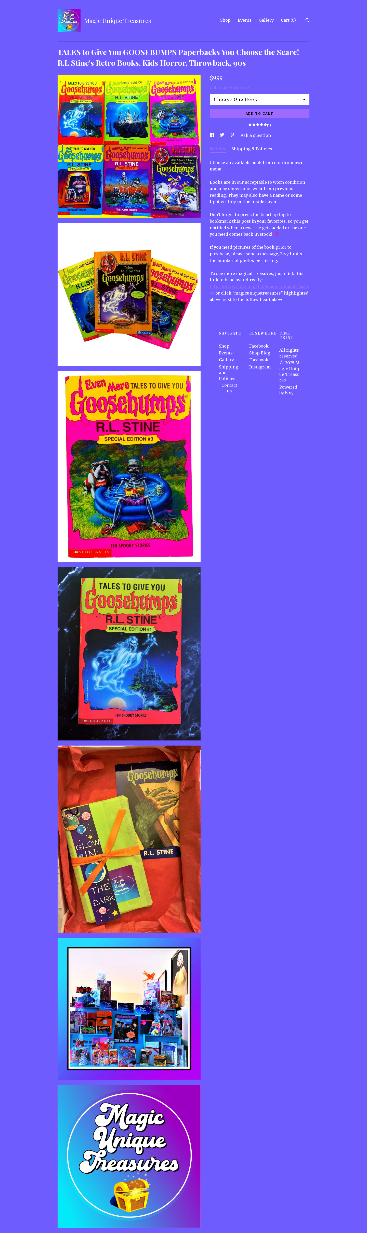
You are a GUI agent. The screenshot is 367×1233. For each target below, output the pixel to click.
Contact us (229, 388)
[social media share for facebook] (212, 135)
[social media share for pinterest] (232, 135)
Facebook (259, 346)
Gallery (266, 20)
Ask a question (256, 135)
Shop (225, 20)
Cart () (288, 20)
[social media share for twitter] (222, 135)
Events (245, 20)
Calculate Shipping (229, 87)
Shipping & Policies (251, 148)
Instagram (260, 366)
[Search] (307, 21)
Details (218, 148)
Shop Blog (259, 352)
